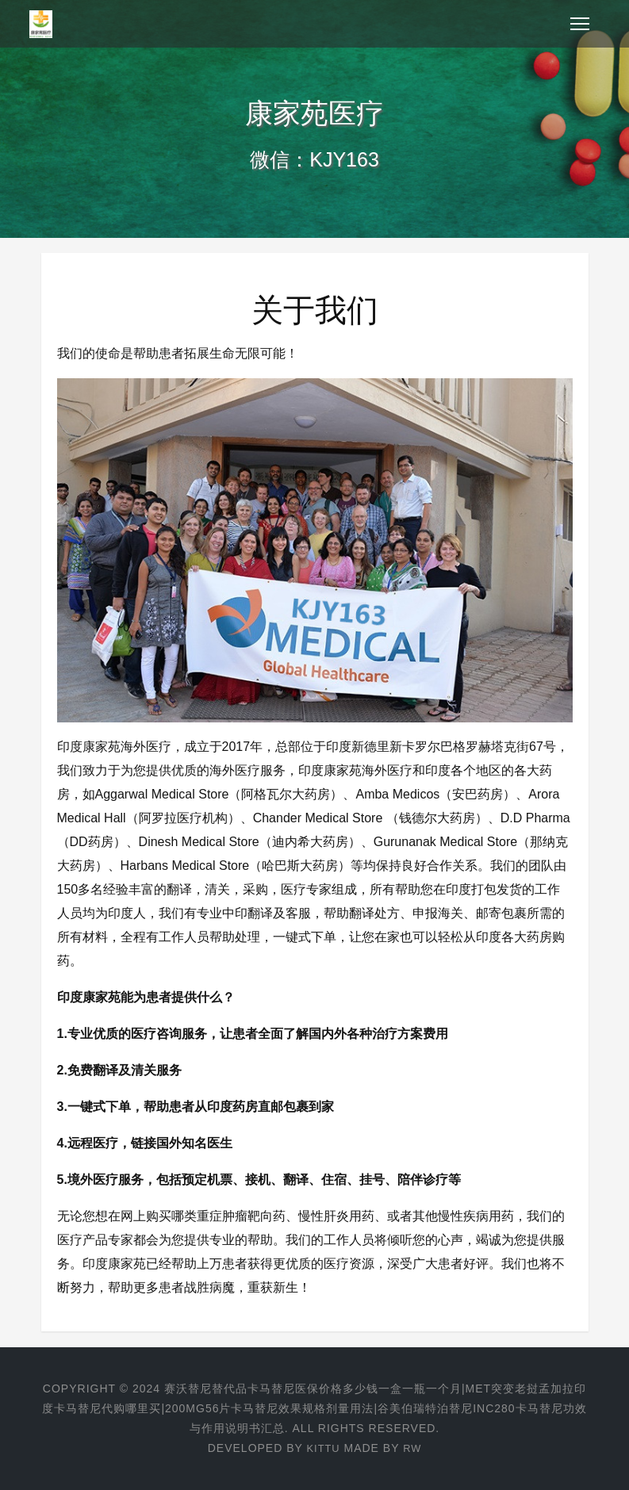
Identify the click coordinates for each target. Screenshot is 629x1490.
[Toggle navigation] (579, 23)
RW (414, 1448)
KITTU (322, 1448)
